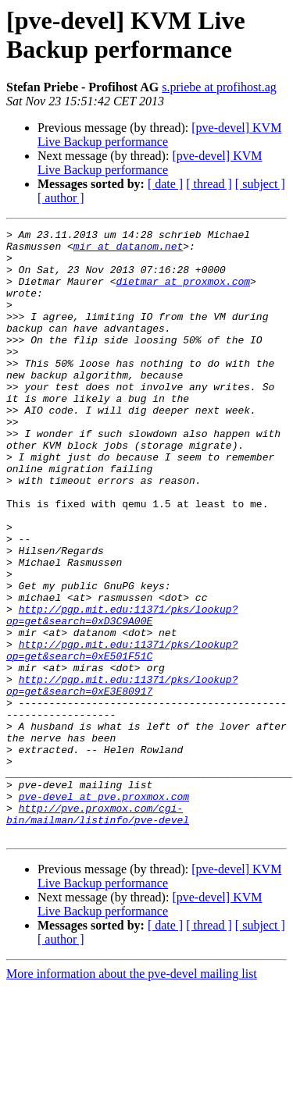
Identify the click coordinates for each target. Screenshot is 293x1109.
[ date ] (165, 183)
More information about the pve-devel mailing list (131, 1095)
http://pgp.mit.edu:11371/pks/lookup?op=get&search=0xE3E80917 (122, 777)
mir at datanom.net (128, 250)
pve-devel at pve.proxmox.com (104, 911)
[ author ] (61, 197)
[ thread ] (209, 183)
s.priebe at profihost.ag (219, 87)
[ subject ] (260, 183)
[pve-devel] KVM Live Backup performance (159, 134)
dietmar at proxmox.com (183, 293)
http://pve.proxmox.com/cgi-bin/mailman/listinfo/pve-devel (97, 932)
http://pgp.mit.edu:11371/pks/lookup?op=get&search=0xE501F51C (122, 735)
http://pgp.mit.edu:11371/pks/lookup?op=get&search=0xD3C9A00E (122, 693)
